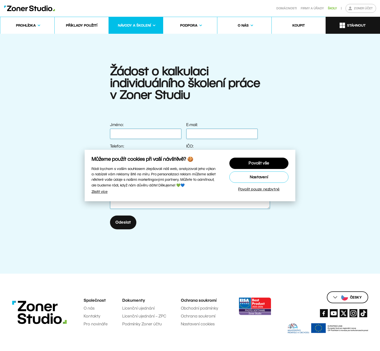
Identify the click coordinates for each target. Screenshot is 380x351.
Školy (332, 8)
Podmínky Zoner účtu (142, 324)
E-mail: (192, 125)
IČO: (189, 146)
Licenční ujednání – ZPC (144, 316)
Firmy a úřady (312, 8)
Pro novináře (96, 324)
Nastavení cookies (198, 324)
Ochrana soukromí (198, 316)
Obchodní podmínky (199, 308)
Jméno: (117, 125)
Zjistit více (100, 192)
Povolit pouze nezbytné (259, 189)
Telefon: (117, 146)
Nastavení (259, 177)
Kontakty (92, 316)
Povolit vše (259, 163)
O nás (89, 308)
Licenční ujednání (138, 308)
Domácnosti (286, 8)
